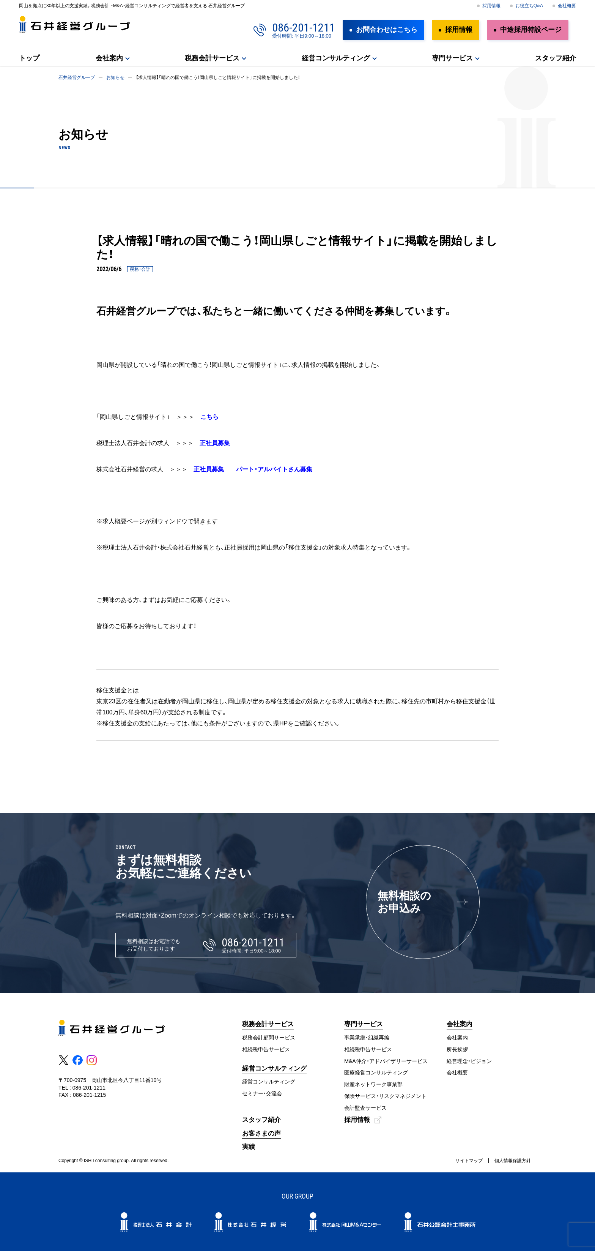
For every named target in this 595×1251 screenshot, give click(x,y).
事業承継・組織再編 (366, 1038)
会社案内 (109, 58)
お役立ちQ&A (529, 5)
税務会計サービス (212, 58)
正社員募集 (215, 443)
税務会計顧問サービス (268, 1038)
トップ (29, 58)
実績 (248, 1146)
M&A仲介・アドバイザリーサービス (385, 1061)
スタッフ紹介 (555, 58)
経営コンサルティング (336, 58)
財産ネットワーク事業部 (373, 1084)
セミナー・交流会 (262, 1093)
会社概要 (567, 5)
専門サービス (452, 58)
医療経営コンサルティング (376, 1072)
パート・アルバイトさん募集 (274, 469)
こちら (209, 417)
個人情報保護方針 (512, 1160)
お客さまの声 (261, 1133)
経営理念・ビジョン (469, 1061)
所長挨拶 (457, 1049)
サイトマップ (469, 1160)
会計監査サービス (365, 1108)
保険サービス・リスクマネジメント (385, 1096)
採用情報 (491, 5)
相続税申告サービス (266, 1049)
